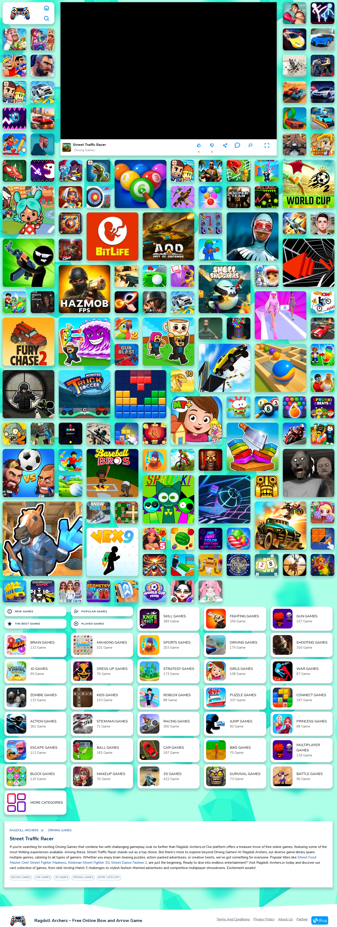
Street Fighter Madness (48, 862)
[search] (46, 18)
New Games (20, 611)
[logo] (20, 13)
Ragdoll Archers (24, 830)
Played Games (88, 623)
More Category (109, 877)
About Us (285, 919)
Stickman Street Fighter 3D (89, 862)
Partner (302, 919)
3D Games (61, 877)
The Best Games (23, 623)
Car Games (42, 877)
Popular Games (90, 611)
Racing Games (20, 877)
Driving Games (85, 150)
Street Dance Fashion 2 (129, 862)
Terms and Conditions (233, 919)
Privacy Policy (264, 919)
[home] (46, 8)
